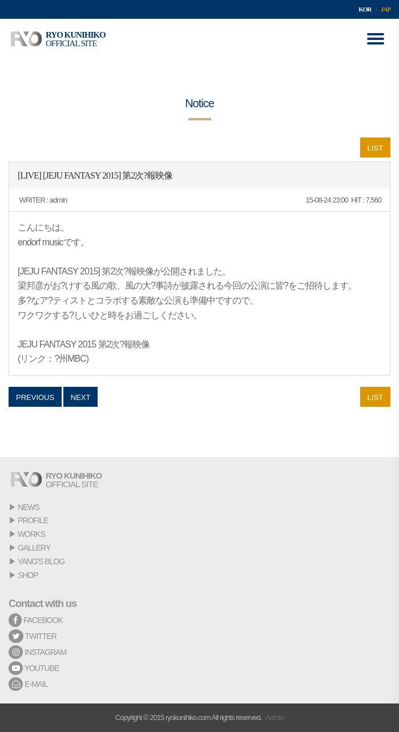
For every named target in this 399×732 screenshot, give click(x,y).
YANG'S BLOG (41, 561)
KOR (364, 9)
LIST (375, 148)
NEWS (28, 507)
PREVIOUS (35, 397)
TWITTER (33, 636)
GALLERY (34, 547)
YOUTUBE (34, 668)
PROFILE (33, 520)
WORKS (31, 534)
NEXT (81, 397)
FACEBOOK (36, 620)
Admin (274, 717)
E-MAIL (28, 684)
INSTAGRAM (37, 652)
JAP (385, 9)
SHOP (28, 575)
